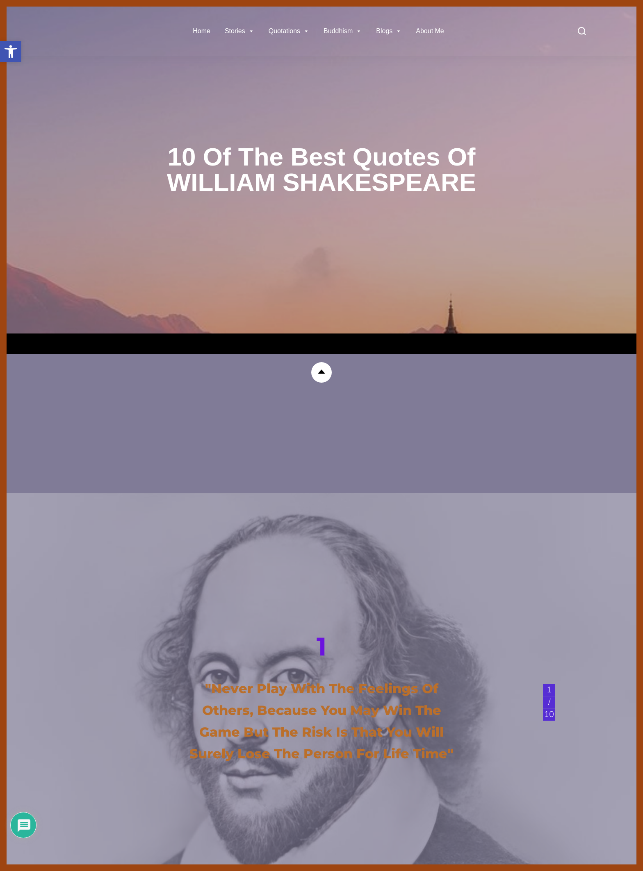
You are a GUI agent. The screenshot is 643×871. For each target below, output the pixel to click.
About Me (430, 30)
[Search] (582, 31)
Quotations (289, 31)
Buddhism (343, 31)
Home (201, 30)
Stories (239, 31)
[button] (10, 51)
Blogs (388, 31)
